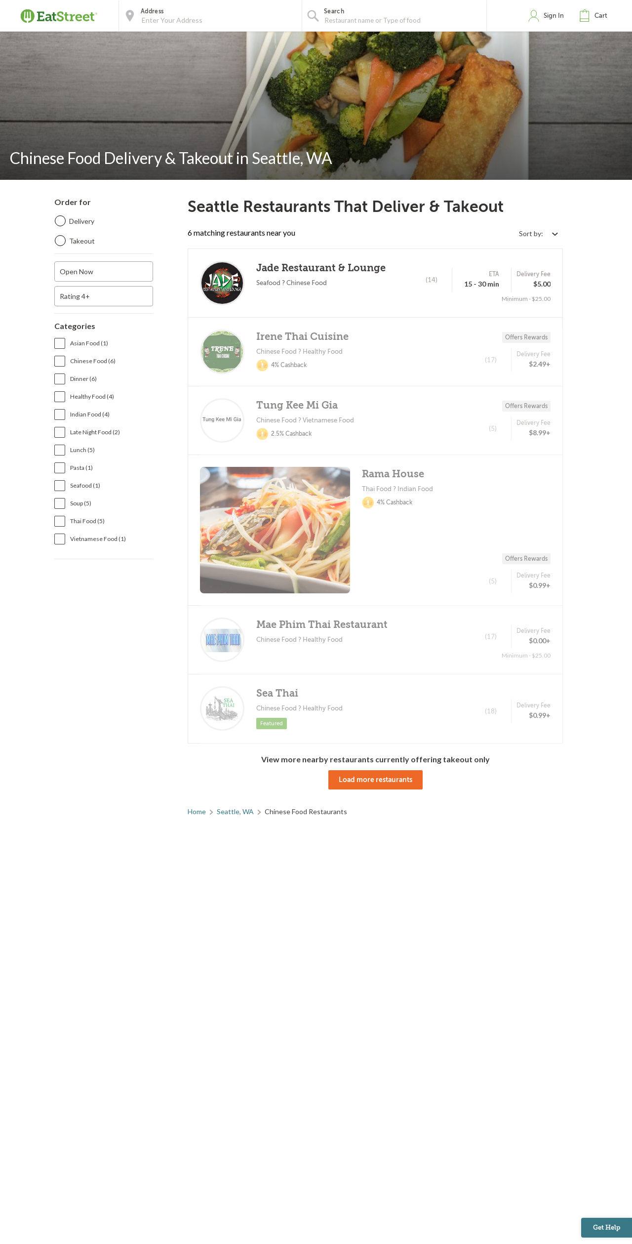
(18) (491, 711)
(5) (493, 428)
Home (197, 811)
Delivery (81, 221)
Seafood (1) (85, 485)
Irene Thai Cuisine (302, 336)
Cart (600, 15)
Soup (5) (80, 503)
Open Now (76, 271)
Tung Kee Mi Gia (297, 405)
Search (334, 11)
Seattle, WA (235, 811)
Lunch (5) (82, 450)
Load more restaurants (375, 780)
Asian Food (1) (89, 343)
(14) (431, 280)
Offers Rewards (526, 337)
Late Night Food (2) (95, 432)
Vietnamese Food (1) (98, 538)
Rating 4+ (75, 296)
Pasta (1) (81, 467)
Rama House (393, 474)
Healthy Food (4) (92, 396)
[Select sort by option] (538, 233)
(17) (491, 360)
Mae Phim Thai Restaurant (322, 624)
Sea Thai (277, 693)
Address (152, 11)
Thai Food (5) (87, 521)
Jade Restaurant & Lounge (321, 268)
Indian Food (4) (90, 414)
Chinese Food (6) (93, 361)
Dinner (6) (83, 378)
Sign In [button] (554, 15)
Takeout (82, 241)
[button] (595, 16)
